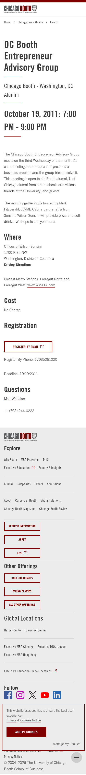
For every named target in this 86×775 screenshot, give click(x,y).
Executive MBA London (51, 647)
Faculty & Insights (50, 468)
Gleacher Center (36, 630)
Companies (24, 484)
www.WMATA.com (41, 285)
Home (7, 22)
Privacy (11, 720)
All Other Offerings (22, 605)
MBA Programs (30, 460)
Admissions (54, 484)
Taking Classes (22, 591)
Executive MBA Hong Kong (20, 655)
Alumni (8, 484)
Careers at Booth (26, 500)
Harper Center (13, 630)
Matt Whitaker (14, 399)
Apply (22, 539)
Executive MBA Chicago (19, 647)
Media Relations (50, 500)
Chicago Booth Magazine (19, 509)
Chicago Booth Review (53, 509)
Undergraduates (22, 578)
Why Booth (10, 460)
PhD (45, 460)
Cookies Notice (30, 720)
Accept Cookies (26, 732)
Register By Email (25, 347)
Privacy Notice (13, 757)
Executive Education (17, 468)
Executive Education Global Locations (28, 671)
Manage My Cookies (66, 744)
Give (19, 553)
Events (54, 22)
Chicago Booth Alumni (30, 22)
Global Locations (23, 618)
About (7, 500)
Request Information (22, 526)
